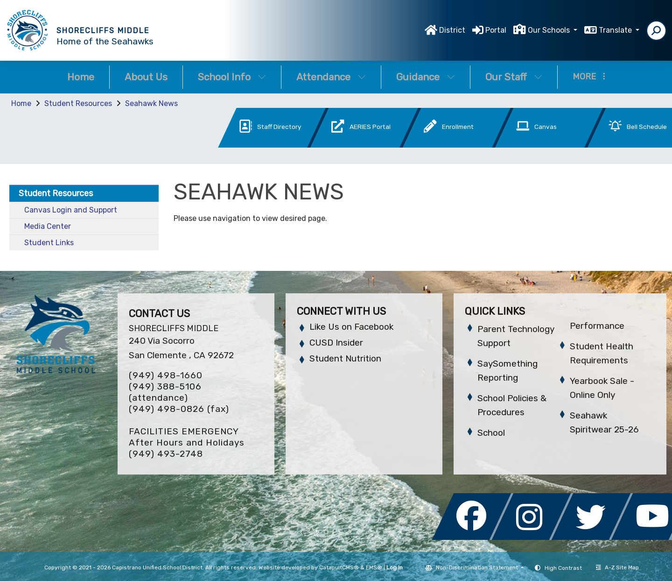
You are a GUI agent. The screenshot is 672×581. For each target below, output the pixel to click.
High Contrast (563, 568)
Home (80, 77)
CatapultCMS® (339, 567)
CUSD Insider (336, 342)
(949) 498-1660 (166, 375)
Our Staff (513, 77)
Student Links (49, 242)
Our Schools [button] (550, 30)
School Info (232, 77)
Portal (495, 30)
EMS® (374, 567)
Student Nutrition (345, 358)
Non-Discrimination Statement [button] (477, 567)
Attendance (331, 77)
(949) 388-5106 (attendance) (165, 392)
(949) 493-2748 (166, 453)
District (452, 30)
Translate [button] (616, 30)
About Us (146, 77)
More (589, 76)
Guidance (425, 77)
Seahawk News (151, 103)
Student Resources (78, 103)
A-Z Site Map (617, 567)
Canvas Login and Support (70, 209)
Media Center (47, 226)
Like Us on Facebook (351, 326)
